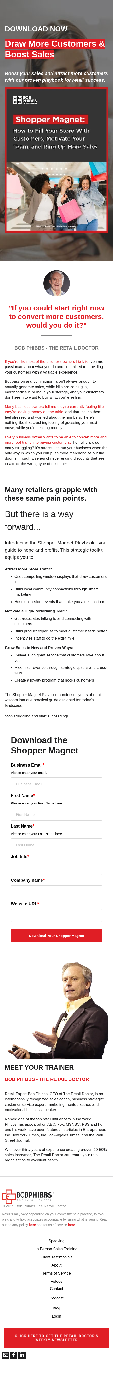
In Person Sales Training (56, 1249)
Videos (56, 1281)
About (57, 1265)
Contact (56, 1289)
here (32, 1225)
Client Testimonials (56, 1257)
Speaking (56, 1241)
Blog (56, 1308)
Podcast (57, 1298)
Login (56, 1316)
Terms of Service (56, 1273)
